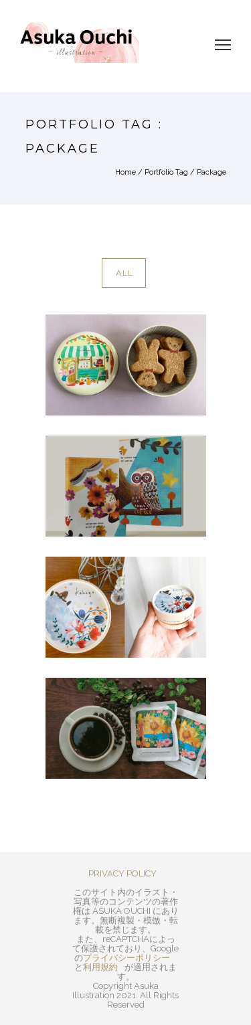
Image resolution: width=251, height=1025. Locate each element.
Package (211, 172)
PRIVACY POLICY (122, 873)
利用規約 (100, 967)
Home (125, 172)
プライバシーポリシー (126, 958)
